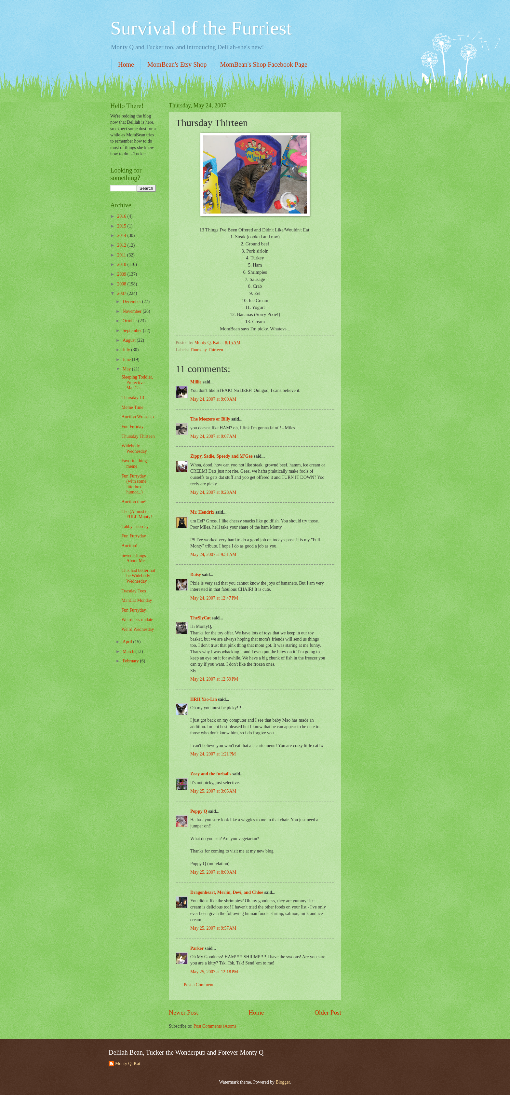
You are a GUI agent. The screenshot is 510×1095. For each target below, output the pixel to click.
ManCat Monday (136, 600)
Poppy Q (198, 811)
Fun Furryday (133, 536)
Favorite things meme (134, 463)
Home (126, 64)
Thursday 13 (132, 397)
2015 (122, 226)
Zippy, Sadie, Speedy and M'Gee (221, 456)
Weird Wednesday (137, 629)
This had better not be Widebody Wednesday (138, 576)
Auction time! (133, 501)
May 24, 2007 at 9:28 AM (213, 492)
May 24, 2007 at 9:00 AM (213, 399)
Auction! (129, 545)
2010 (122, 264)
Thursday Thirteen (206, 349)
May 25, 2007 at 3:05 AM (213, 791)
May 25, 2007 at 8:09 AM (213, 872)
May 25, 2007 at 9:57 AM (213, 928)
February (131, 660)
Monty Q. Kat (127, 1063)
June (127, 359)
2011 (122, 255)
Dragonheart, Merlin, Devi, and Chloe (226, 892)
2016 (122, 216)
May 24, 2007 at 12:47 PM (214, 598)
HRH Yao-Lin (203, 699)
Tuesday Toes (133, 591)
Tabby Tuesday (135, 526)
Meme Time (132, 407)
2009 (122, 274)
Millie (195, 382)
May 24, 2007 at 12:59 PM (214, 679)
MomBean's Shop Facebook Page (263, 64)
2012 (122, 245)
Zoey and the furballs (210, 773)
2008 (122, 284)
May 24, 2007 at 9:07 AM (213, 436)
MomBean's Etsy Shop (177, 64)
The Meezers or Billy (210, 419)
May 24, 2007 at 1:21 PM (213, 754)
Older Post (328, 1012)
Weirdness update (137, 619)
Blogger (282, 1082)
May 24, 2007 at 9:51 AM (213, 554)
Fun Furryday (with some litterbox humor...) (133, 484)
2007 (122, 293)
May (127, 369)
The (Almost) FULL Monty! (136, 514)
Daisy (195, 574)
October (130, 320)
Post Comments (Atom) (215, 1026)
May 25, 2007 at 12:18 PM (214, 971)
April (128, 641)
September (133, 330)
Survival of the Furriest (201, 28)
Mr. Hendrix (202, 512)
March (129, 651)
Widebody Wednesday (134, 448)
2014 (122, 235)
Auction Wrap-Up (137, 416)
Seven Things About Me (133, 558)
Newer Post (183, 1012)
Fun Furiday (132, 426)
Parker (197, 948)
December (132, 301)
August (130, 340)
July (127, 349)
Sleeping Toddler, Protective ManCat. (137, 382)
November (133, 311)
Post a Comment (198, 984)
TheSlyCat (200, 618)
